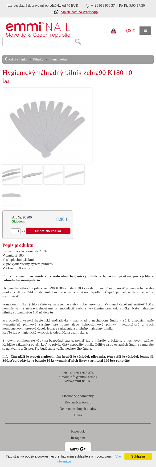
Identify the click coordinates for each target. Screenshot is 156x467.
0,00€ (129, 30)
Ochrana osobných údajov (78, 409)
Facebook (78, 431)
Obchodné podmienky (78, 396)
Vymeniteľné (58, 59)
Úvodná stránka (16, 59)
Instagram (78, 438)
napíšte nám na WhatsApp (79, 12)
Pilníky (38, 59)
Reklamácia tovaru (78, 402)
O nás (78, 415)
